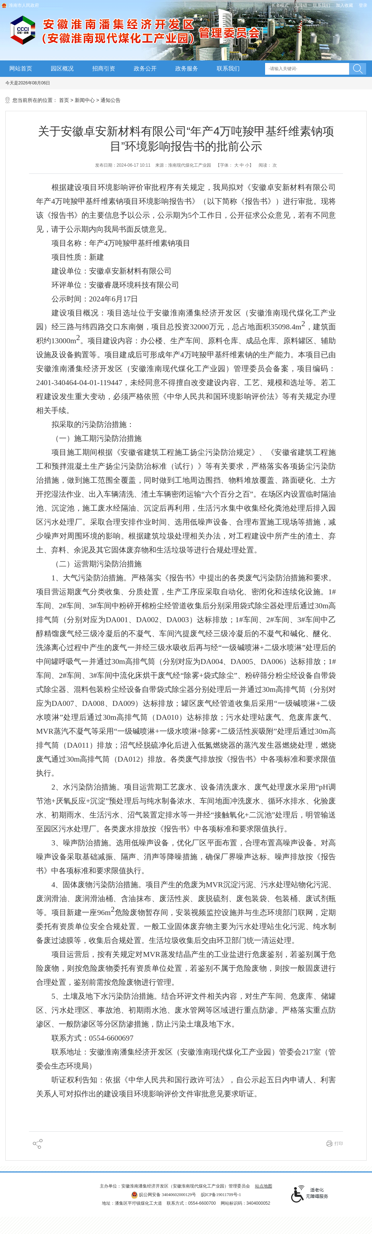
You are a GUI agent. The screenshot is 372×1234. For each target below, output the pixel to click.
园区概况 (62, 68)
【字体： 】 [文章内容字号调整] (235, 165)
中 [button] (242, 165)
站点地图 (263, 1186)
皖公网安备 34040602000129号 (163, 1194)
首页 (64, 100)
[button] (280, 5)
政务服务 (186, 68)
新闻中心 (85, 100)
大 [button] (236, 165)
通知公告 (111, 100)
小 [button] (247, 165)
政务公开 (145, 68)
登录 (363, 5)
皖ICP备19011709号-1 (221, 1194)
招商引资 (103, 68)
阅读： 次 (268, 165)
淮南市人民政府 (24, 5)
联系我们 (321, 5)
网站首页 (20, 68)
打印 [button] (338, 1143)
